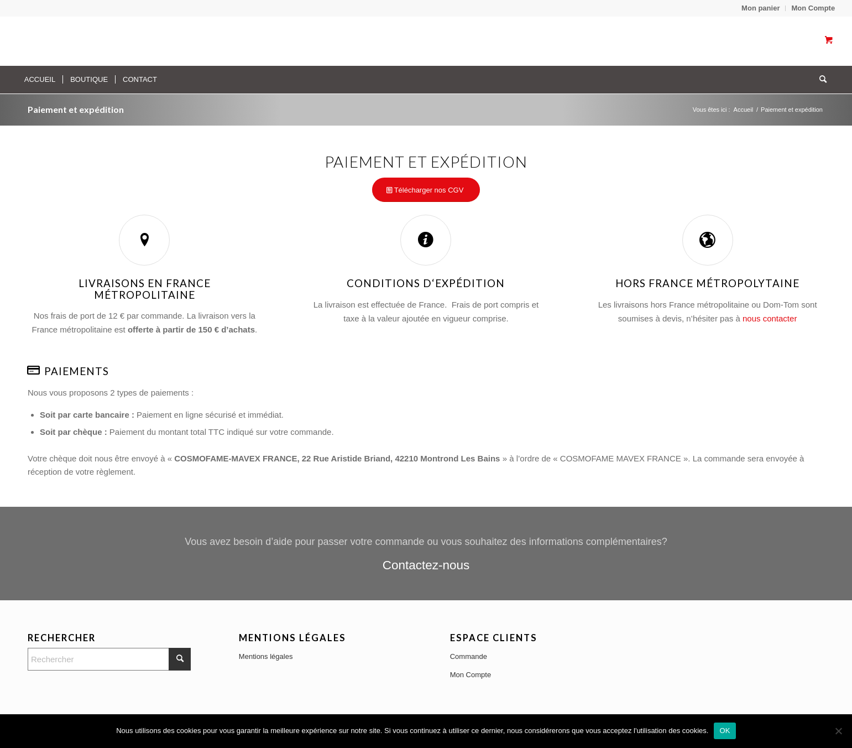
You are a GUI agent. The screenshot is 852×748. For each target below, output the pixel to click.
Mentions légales (266, 656)
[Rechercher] (819, 80)
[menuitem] (761, 8)
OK (724, 730)
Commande (468, 656)
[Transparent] (122, 41)
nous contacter (770, 318)
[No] (838, 730)
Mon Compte (813, 8)
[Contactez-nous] (426, 553)
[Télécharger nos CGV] (426, 190)
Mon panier (760, 8)
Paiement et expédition (76, 109)
